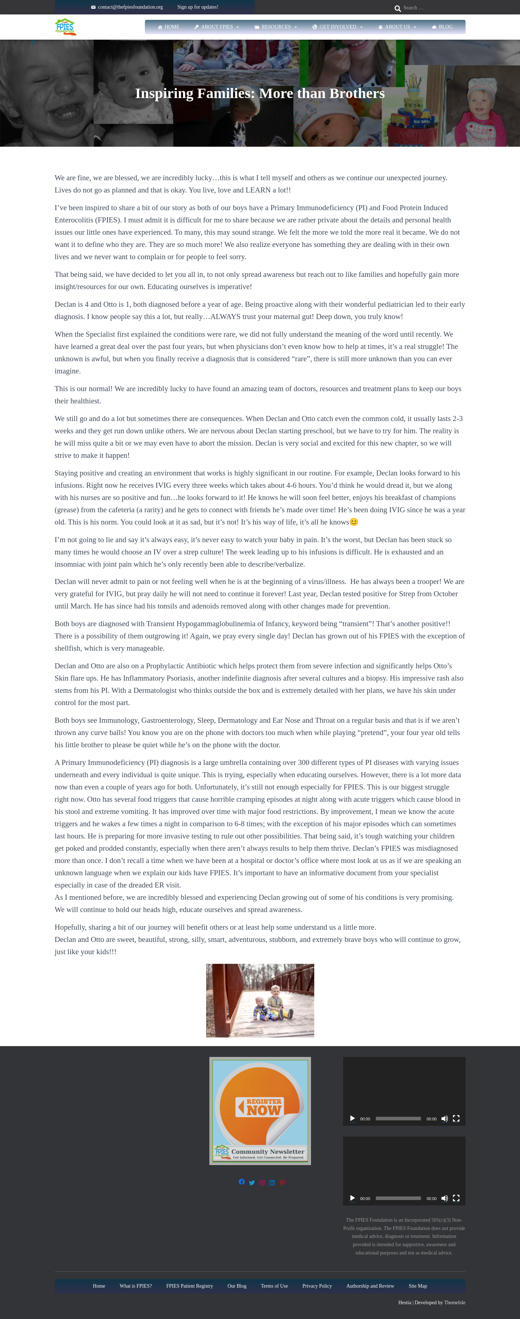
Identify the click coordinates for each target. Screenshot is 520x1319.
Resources (280, 27)
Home (172, 27)
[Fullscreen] (456, 1118)
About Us (401, 27)
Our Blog (236, 1286)
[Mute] (444, 1118)
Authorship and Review (370, 1286)
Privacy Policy (317, 1286)
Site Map (418, 1286)
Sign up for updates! (197, 7)
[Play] (352, 1118)
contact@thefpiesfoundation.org (130, 7)
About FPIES (220, 27)
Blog (446, 27)
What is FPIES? (136, 1286)
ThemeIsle (454, 1302)
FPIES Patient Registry (189, 1286)
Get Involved (342, 27)
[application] (404, 1091)
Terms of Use (274, 1286)
